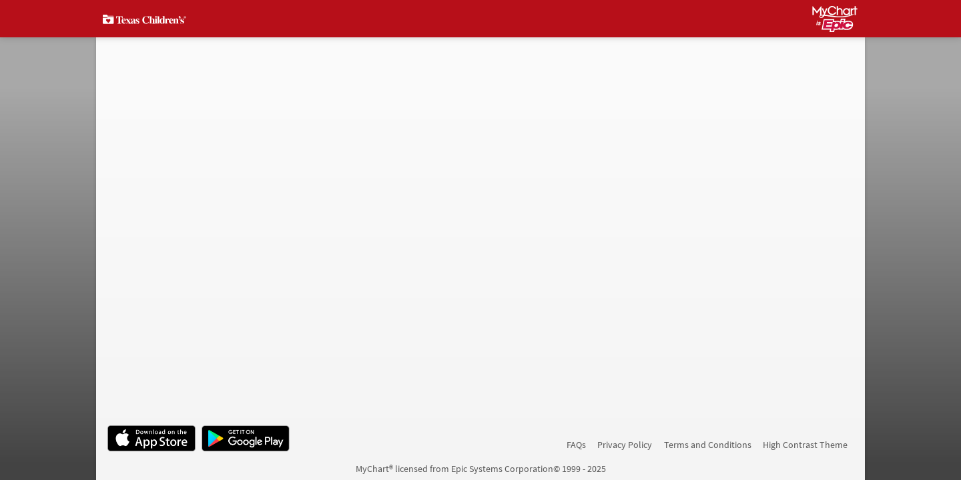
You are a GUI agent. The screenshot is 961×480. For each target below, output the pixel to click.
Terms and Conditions (707, 445)
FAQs (576, 445)
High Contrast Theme (805, 445)
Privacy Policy (624, 445)
